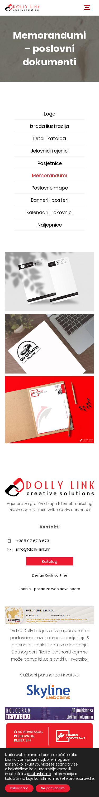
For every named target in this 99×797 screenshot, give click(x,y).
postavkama (39, 773)
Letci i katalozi (49, 138)
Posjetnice (49, 163)
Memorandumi (49, 175)
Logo (49, 113)
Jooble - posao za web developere (49, 588)
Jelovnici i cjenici (50, 151)
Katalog (49, 561)
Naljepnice (49, 225)
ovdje (89, 778)
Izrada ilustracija (49, 126)
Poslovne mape (49, 188)
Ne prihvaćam (53, 788)
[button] (87, 7)
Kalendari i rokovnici (49, 212)
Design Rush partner (49, 575)
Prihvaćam (19, 788)
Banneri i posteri (49, 200)
